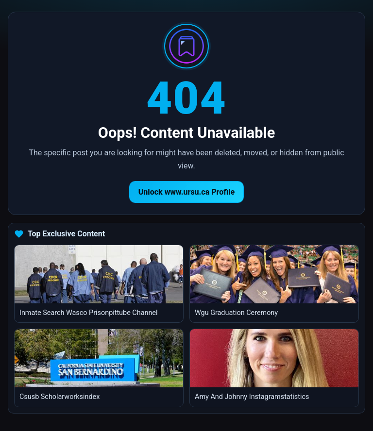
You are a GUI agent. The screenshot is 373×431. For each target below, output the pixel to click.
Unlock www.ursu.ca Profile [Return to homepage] (186, 192)
